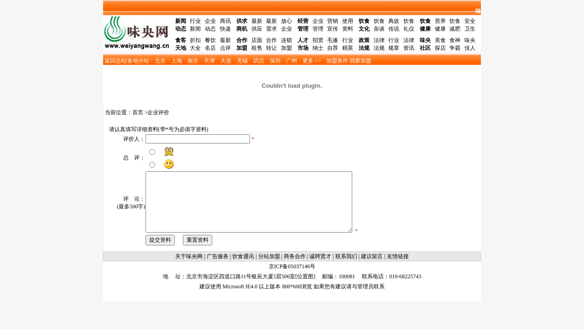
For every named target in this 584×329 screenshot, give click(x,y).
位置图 (305, 276)
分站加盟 (269, 256)
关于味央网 (189, 256)
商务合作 (295, 256)
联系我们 (346, 256)
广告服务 (218, 256)
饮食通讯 (243, 256)
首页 (137, 112)
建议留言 (372, 256)
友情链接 (398, 256)
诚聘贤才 (320, 256)
